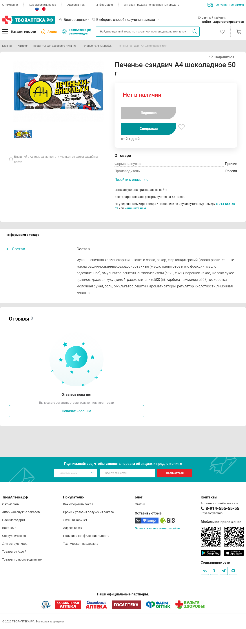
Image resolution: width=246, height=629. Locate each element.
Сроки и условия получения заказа (88, 512)
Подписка (149, 113)
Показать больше (76, 411)
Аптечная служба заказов (21, 512)
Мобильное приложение (221, 522)
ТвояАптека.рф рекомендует (76, 31)
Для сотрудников (14, 543)
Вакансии (9, 528)
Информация (104, 4)
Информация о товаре (23, 235)
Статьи (140, 504)
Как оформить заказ (42, 4)
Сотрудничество (14, 536)
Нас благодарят (13, 520)
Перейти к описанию (131, 179)
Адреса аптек (76, 4)
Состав (18, 249)
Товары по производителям (22, 559)
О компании (10, 4)
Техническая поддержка (80, 543)
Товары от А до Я (14, 551)
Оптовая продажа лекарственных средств (151, 4)
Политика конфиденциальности (86, 536)
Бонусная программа (226, 5)
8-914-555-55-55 (222, 508)
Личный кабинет (75, 520)
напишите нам (135, 208)
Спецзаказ (149, 129)
